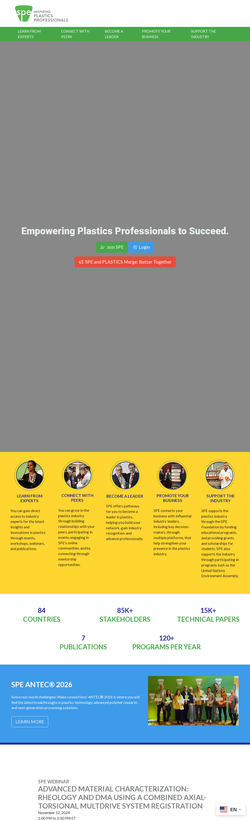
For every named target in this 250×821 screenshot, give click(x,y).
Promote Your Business (156, 34)
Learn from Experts (29, 498)
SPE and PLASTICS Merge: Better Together (125, 262)
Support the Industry (203, 34)
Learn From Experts (29, 34)
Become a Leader (114, 34)
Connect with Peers (77, 498)
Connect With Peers (75, 34)
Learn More (29, 721)
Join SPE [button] (112, 247)
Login (141, 247)
